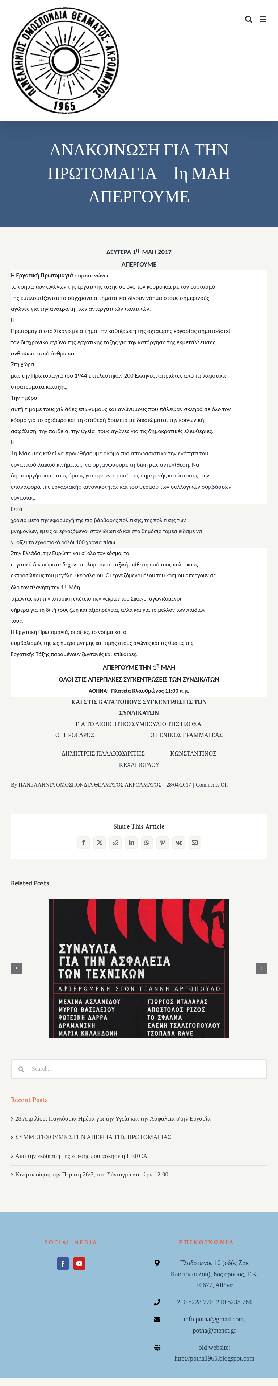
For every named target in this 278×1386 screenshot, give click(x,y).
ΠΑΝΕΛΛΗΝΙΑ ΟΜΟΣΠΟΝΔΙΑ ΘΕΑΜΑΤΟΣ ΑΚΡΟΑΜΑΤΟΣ (89, 785)
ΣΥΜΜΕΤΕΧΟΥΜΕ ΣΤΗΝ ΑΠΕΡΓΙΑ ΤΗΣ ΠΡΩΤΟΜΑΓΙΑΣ (93, 1137)
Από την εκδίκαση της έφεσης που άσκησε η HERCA (81, 1156)
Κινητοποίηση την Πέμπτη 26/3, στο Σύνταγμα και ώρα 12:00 (91, 1174)
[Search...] (139, 1069)
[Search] (21, 1069)
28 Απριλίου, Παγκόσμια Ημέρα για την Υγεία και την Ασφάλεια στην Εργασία (113, 1118)
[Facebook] (63, 1263)
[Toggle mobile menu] (263, 19)
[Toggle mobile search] (248, 19)
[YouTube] (79, 1263)
